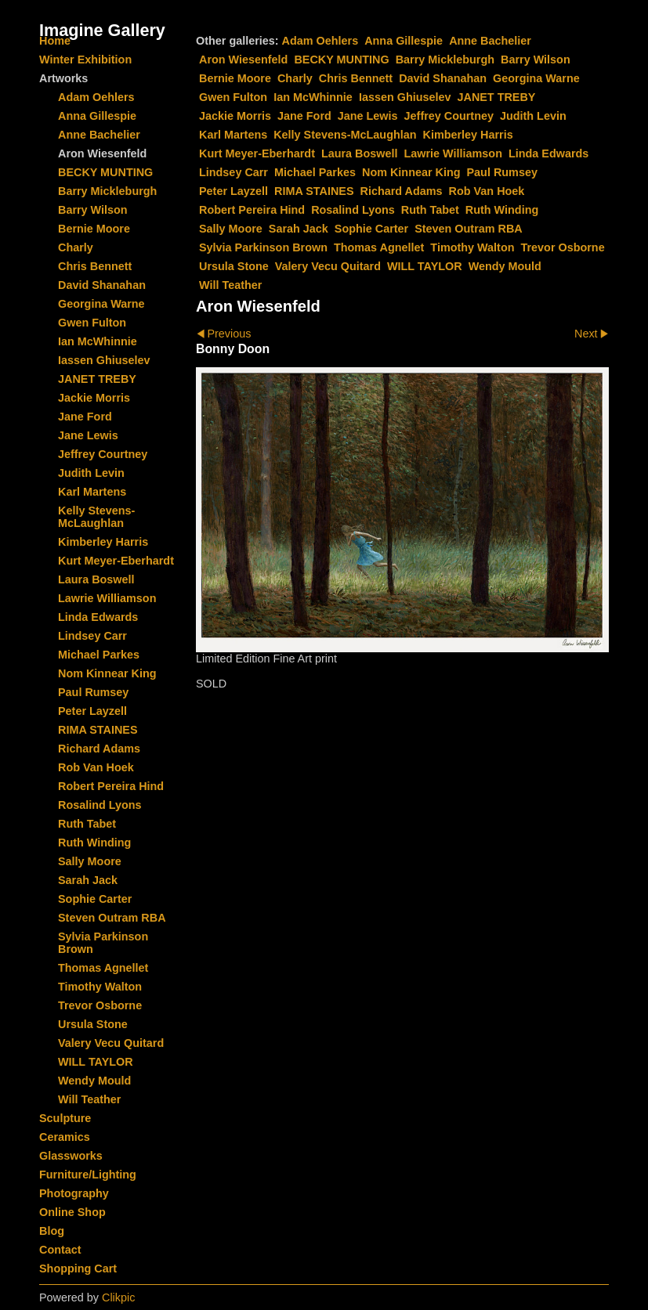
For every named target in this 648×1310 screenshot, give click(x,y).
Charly (295, 78)
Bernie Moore (235, 78)
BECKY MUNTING (341, 59)
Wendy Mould (505, 266)
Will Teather (230, 285)
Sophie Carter (371, 228)
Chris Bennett (356, 78)
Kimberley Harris (468, 134)
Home (55, 40)
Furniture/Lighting (87, 1174)
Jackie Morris (235, 116)
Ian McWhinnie (313, 97)
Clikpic (118, 1297)
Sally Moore (230, 228)
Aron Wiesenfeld (243, 59)
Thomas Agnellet (379, 247)
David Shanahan (443, 78)
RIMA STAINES (314, 191)
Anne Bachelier (490, 40)
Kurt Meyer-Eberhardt (257, 153)
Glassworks (71, 1155)
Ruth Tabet (430, 210)
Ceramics (64, 1137)
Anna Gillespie (403, 40)
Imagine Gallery (102, 30)
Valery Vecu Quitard (328, 266)
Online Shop (72, 1212)
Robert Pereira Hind (252, 210)
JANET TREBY (496, 97)
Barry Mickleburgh (445, 59)
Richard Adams (401, 191)
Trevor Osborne (562, 247)
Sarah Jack (298, 228)
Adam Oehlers (320, 40)
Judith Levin (533, 116)
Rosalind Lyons (353, 210)
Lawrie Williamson (453, 153)
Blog (51, 1231)
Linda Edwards (548, 153)
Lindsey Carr (233, 172)
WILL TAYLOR (424, 266)
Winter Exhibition (85, 59)
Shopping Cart (78, 1268)
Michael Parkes (315, 172)
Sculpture (65, 1118)
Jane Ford (304, 116)
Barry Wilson (535, 59)
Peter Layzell (233, 191)
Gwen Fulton (233, 97)
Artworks (63, 78)
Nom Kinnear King (411, 172)
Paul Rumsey (502, 172)
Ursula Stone (234, 266)
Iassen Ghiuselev (405, 97)
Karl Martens (233, 134)
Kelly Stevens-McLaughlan (344, 134)
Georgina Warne (536, 78)
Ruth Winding (501, 210)
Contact (60, 1249)
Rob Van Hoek (487, 191)
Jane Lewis (368, 116)
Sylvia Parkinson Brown (263, 247)
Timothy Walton (472, 247)
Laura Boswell (359, 153)
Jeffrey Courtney (449, 116)
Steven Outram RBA (469, 228)
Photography (74, 1193)
